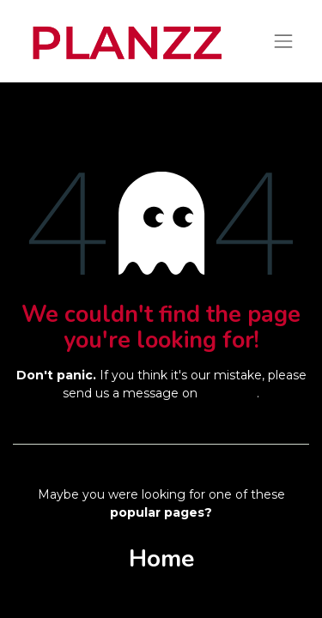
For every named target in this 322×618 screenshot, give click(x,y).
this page (229, 393)
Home (161, 558)
